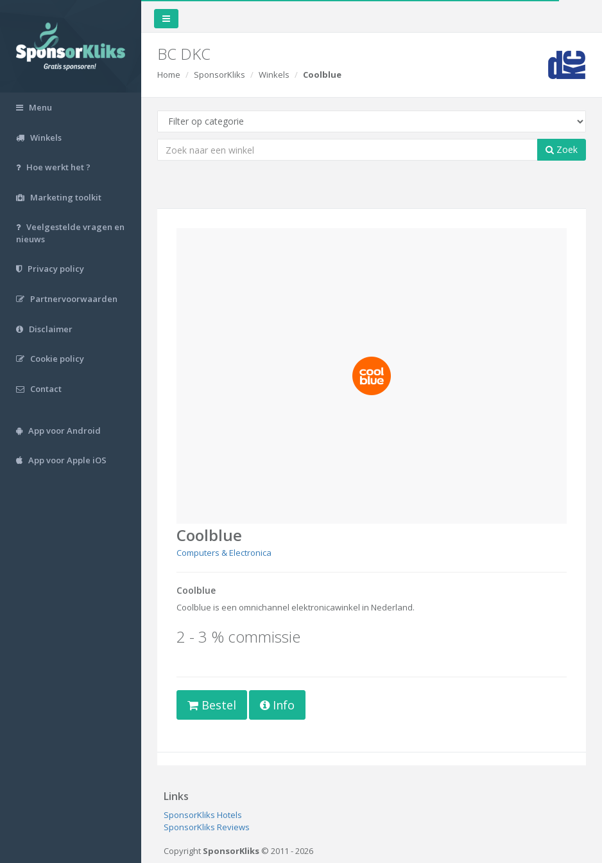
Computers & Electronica (223, 552)
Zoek (562, 149)
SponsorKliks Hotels (203, 815)
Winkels (274, 74)
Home (168, 74)
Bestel (211, 705)
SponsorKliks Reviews (207, 827)
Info (277, 705)
